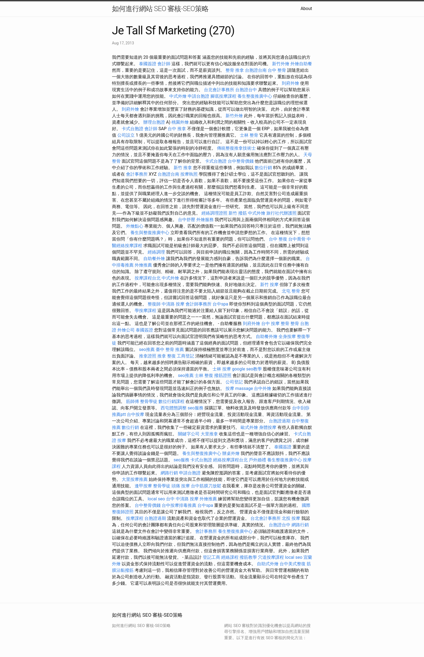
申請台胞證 (198, 96)
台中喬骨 (297, 239)
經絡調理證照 (214, 213)
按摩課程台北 (148, 278)
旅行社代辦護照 (281, 213)
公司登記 (234, 382)
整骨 (294, 323)
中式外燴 (178, 96)
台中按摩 (135, 414)
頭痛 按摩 (180, 485)
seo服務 (195, 407)
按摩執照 (189, 174)
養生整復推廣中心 (254, 96)
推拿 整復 (166, 356)
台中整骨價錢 (241, 161)
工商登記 (185, 356)
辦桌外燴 (231, 453)
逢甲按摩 (143, 485)
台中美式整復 (293, 563)
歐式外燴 (249, 427)
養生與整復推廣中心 (149, 232)
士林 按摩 (222, 369)
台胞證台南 (256, 70)
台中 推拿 (177, 128)
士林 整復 (204, 375)
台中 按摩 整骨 (275, 323)
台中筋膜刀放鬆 (206, 485)
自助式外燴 (268, 563)
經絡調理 (156, 252)
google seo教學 (247, 369)
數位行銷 (263, 167)
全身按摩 (287, 336)
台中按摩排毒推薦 (179, 505)
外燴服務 (205, 219)
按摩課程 (134, 518)
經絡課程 (230, 557)
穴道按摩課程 (271, 557)
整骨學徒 (148, 401)
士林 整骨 (249, 135)
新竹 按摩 (269, 284)
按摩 (230, 388)
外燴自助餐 (301, 63)
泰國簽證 (147, 63)
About (306, 8)
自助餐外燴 (154, 258)
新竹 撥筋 (237, 213)
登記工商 (211, 557)
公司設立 (126, 135)
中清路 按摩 (173, 304)
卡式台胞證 (132, 128)
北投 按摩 (291, 518)
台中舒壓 (186, 219)
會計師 (163, 63)
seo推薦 (147, 349)
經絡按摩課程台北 (230, 459)
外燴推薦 (143, 265)
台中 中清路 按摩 (182, 498)
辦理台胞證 (154, 122)
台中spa (220, 304)
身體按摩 (267, 427)
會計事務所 (137, 174)
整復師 (154, 304)
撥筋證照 (222, 375)
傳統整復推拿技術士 (236, 148)
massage (244, 388)
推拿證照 (147, 356)
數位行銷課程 (171, 401)
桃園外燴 (180, 122)
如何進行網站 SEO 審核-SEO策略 (160, 9)
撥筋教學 (248, 557)
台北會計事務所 (219, 89)
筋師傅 (132, 401)
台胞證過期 (279, 420)
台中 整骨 (277, 70)
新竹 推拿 (183, 167)
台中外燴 (262, 388)
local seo (156, 498)
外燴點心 (134, 226)
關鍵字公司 (189, 433)
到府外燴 (290, 83)
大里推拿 (209, 433)
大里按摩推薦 (135, 479)
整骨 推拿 (235, 70)
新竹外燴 (280, 63)
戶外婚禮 (257, 459)
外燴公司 (126, 330)
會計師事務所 (198, 304)
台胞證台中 (246, 89)
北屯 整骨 (291, 291)
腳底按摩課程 (223, 96)
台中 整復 (278, 239)
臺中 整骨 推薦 (170, 349)
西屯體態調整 (174, 407)
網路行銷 (169, 472)
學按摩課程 (145, 310)
